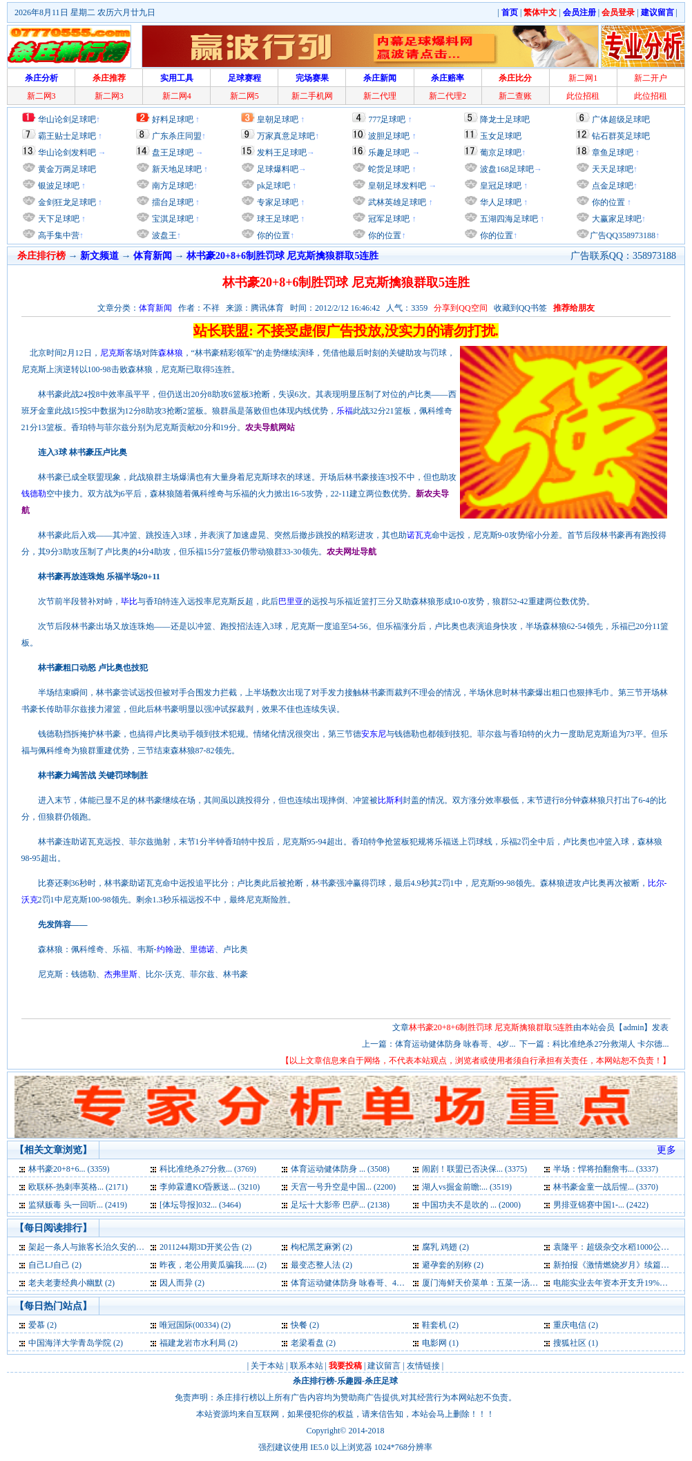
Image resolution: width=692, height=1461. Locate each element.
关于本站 (267, 1366)
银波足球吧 (58, 186)
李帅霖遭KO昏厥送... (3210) (210, 1187)
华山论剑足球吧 (67, 119)
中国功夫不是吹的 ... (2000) (471, 1205)
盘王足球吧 (172, 152)
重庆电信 (569, 1325)
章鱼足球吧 (612, 152)
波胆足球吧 (389, 136)
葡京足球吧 (500, 152)
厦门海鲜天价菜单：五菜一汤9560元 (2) (494, 1283)
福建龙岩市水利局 (193, 1343)
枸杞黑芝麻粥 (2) (321, 1247)
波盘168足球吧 (507, 169)
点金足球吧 (611, 186)
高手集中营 (57, 235)
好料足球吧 (172, 119)
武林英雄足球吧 (396, 202)
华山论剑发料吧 (67, 152)
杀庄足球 (381, 1381)
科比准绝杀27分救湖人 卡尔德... (610, 1044)
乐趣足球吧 (389, 152)
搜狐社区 (569, 1343)
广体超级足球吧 (621, 119)
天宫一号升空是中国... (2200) (343, 1187)
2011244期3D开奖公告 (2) (205, 1247)
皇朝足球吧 (277, 119)
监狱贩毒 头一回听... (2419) (77, 1205)
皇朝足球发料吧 (396, 186)
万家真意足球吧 (286, 136)
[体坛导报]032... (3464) (200, 1205)
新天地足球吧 (176, 169)
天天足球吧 (611, 169)
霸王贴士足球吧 (67, 136)
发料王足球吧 (282, 152)
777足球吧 (386, 119)
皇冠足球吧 (499, 186)
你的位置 (272, 235)
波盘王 (163, 235)
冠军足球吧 (388, 219)
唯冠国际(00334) (189, 1325)
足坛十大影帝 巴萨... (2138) (340, 1205)
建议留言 (384, 1366)
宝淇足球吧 (172, 219)
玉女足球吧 (500, 136)
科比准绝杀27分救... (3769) (208, 1169)
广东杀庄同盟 (177, 136)
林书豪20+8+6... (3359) (69, 1169)
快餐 (299, 1325)
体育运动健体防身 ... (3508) (340, 1169)
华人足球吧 (499, 202)
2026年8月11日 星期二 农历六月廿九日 (85, 12)
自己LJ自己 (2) (54, 1265)
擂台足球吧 (171, 202)
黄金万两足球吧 (67, 169)
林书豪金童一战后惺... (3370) (605, 1187)
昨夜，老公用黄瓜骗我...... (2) (213, 1265)
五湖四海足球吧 (508, 219)
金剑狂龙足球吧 (66, 202)
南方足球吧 (171, 186)
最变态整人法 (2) (321, 1265)
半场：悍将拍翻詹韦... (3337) (605, 1169)
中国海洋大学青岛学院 (69, 1343)
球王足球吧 (276, 219)
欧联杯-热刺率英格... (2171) (78, 1187)
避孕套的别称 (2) (452, 1265)
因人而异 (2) (182, 1283)
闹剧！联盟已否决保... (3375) (474, 1169)
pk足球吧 (272, 186)
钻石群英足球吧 (621, 136)
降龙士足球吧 (505, 119)
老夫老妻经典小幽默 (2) (71, 1283)
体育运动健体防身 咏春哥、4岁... (455, 1044)
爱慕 (36, 1325)
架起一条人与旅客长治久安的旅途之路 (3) (104, 1247)
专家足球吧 (276, 202)
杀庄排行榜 (313, 1381)
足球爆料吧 (277, 169)
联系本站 (306, 1366)
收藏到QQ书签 (520, 308)
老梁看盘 (307, 1343)
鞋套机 (434, 1325)
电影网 (434, 1343)
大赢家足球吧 (616, 219)
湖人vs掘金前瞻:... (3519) (467, 1187)
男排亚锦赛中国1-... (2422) (600, 1205)
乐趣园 (349, 1381)
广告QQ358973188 (622, 235)
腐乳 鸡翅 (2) (445, 1247)
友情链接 (423, 1366)
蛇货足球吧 (390, 169)
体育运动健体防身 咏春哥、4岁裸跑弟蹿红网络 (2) (382, 1283)
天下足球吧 (57, 219)
